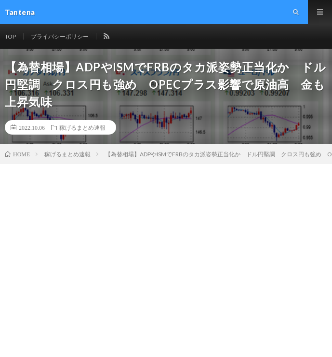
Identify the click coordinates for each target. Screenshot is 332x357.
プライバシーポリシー (60, 36)
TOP (10, 36)
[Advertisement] (166, 236)
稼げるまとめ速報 (82, 127)
